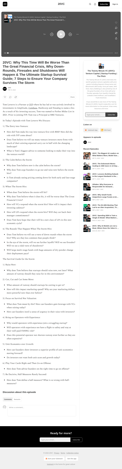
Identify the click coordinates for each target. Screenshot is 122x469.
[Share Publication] (95, 4)
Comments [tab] (8, 399)
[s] (87, 156)
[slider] (60, 53)
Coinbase (32, 108)
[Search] (90, 4)
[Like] (5, 97)
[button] (44, 34)
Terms (63, 453)
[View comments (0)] (116, 28)
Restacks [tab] (17, 399)
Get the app (71, 459)
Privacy (56, 453)
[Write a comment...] (42, 410)
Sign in (115, 4)
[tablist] (12, 399)
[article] (101, 155)
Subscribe (104, 4)
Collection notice (72, 453)
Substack (50, 464)
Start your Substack (54, 458)
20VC (9, 87)
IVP (31, 104)
